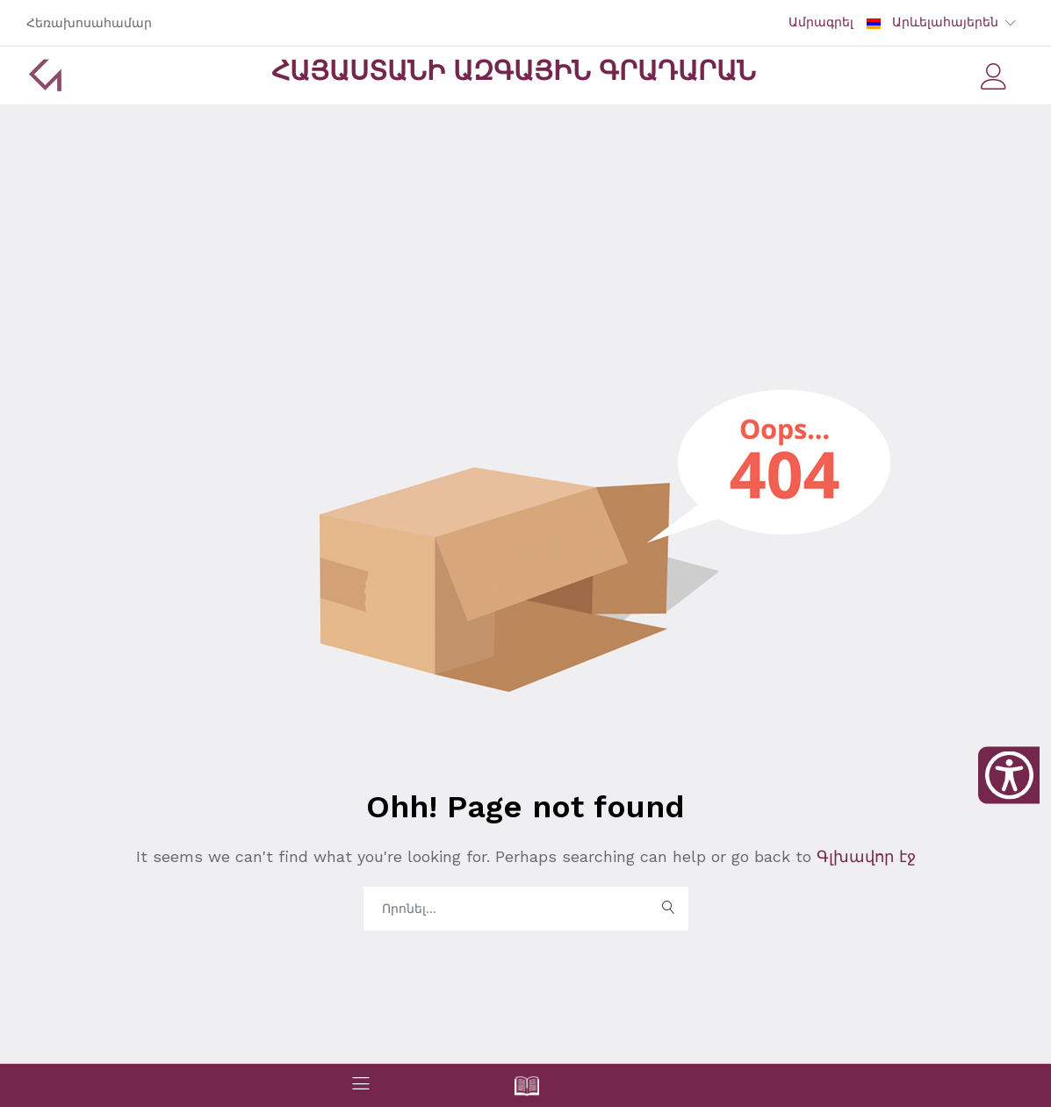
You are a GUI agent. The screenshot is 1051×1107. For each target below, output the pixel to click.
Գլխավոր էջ (863, 856)
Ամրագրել (820, 22)
